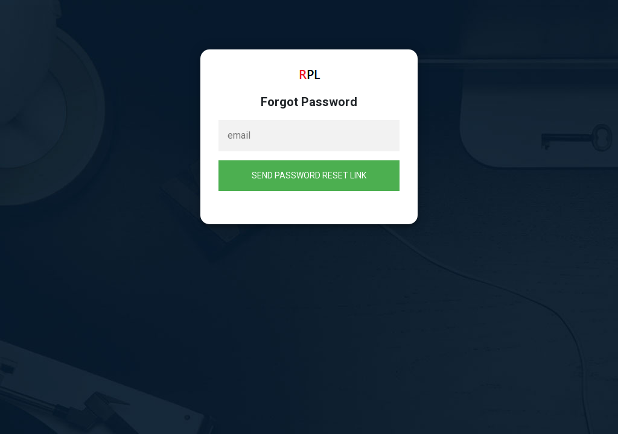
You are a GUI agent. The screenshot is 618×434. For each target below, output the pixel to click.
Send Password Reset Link (309, 175)
